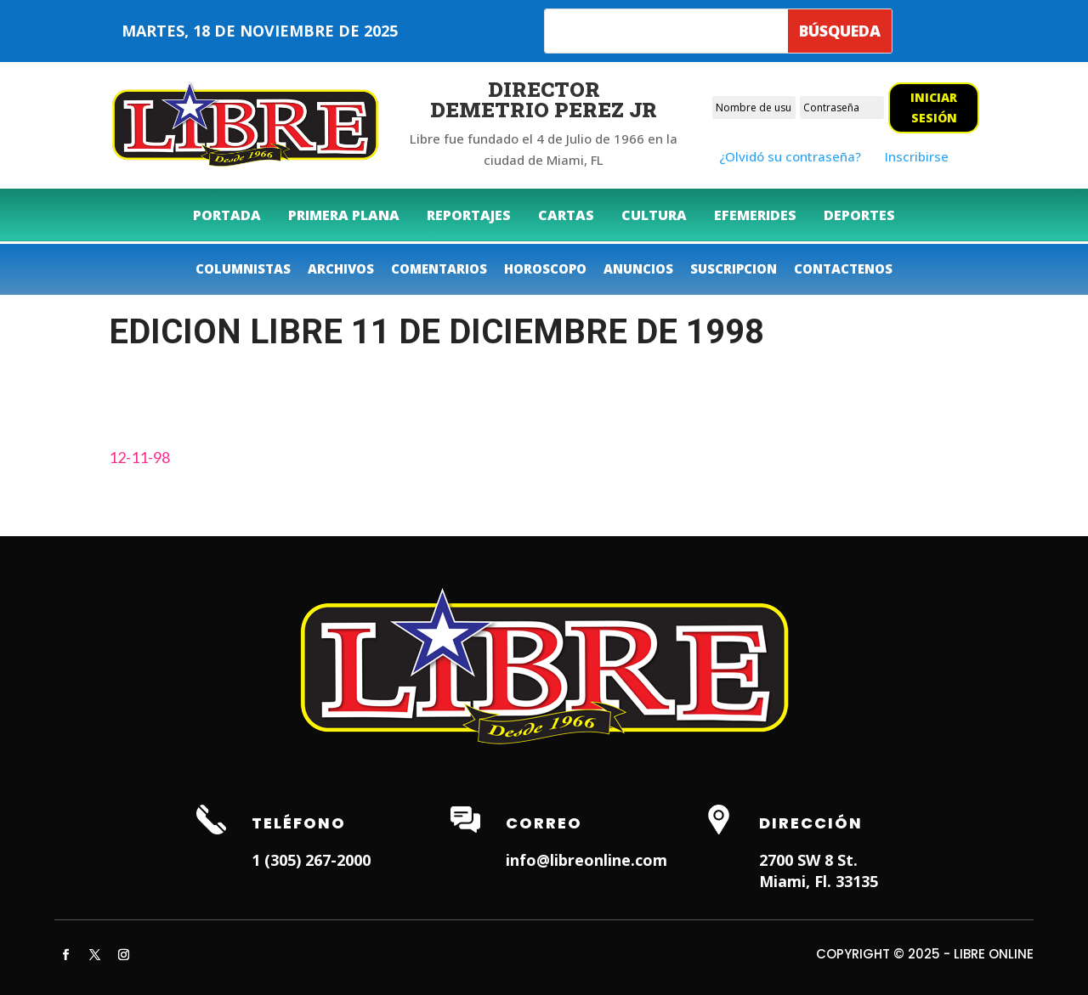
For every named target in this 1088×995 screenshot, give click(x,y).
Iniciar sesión (933, 107)
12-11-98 (139, 457)
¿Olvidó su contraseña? (790, 156)
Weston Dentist (395, 908)
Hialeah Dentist (156, 908)
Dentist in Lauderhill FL (276, 908)
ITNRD (629, 975)
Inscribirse (917, 156)
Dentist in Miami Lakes (515, 908)
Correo (544, 823)
